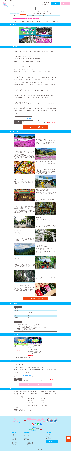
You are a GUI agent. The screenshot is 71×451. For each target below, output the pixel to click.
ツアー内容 (38, 21)
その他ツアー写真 (30, 21)
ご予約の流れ (19, 8)
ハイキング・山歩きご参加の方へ (29, 442)
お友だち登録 (58, 8)
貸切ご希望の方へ (45, 8)
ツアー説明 (22, 21)
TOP (12, 11)
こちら (26, 372)
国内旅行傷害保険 (26, 444)
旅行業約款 (26, 438)
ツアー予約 (46, 21)
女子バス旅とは (12, 8)
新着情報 (25, 8)
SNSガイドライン (26, 439)
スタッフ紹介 (14, 444)
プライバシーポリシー (27, 435)
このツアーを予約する (35, 127)
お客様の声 (39, 8)
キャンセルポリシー (54, 21)
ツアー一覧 (32, 8)
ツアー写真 (15, 21)
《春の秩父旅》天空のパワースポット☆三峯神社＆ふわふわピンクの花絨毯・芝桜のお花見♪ (33, 11)
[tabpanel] (35, 35)
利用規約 (25, 434)
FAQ (52, 8)
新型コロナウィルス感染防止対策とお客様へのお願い (32, 446)
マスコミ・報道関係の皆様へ (28, 443)
